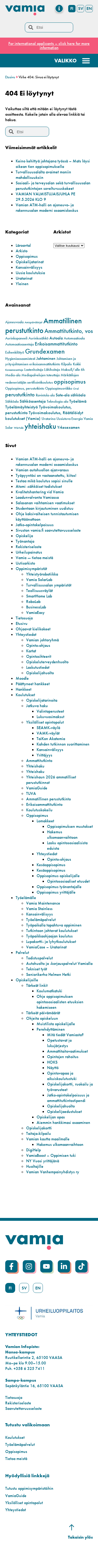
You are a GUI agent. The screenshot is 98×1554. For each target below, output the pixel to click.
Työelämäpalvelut (41, 919)
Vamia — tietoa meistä (34, 557)
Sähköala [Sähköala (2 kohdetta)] (12, 401)
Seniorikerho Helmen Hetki (48, 974)
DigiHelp (33, 1150)
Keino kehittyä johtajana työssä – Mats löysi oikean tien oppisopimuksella (53, 163)
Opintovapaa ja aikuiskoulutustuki (62, 1075)
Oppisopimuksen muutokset (70, 826)
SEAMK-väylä (48, 727)
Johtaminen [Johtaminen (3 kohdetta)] (45, 358)
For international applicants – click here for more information (49, 45)
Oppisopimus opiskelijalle (58, 875)
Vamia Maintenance (43, 903)
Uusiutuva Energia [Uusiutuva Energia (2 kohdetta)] (69, 419)
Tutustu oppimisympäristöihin (29, 1488)
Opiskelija (24, 535)
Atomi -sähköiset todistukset (39, 486)
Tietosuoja (24, 618)
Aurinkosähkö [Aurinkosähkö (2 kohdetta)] (38, 338)
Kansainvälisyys (29, 267)
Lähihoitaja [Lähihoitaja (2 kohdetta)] (52, 369)
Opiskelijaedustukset (64, 1111)
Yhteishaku (35, 766)
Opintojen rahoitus (62, 1056)
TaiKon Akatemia (51, 738)
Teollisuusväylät (39, 590)
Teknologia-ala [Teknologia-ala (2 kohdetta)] (57, 401)
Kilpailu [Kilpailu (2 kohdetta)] (66, 364)
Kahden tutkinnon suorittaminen (63, 744)
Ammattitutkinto (39, 760)
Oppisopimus (27, 256)
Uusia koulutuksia (30, 272)
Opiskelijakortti (39, 1128)
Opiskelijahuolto (40, 673)
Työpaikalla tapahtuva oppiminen (54, 925)
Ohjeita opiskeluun (42, 1018)
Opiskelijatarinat (30, 262)
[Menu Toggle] (59, 8)
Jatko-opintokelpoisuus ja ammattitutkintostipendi (68, 1097)
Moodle (22, 678)
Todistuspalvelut (39, 958)
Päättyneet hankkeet (33, 684)
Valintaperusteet (50, 711)
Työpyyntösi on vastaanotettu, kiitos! (46, 475)
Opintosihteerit (38, 656)
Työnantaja (25, 541)
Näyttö (53, 1067)
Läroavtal (23, 245)
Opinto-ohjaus (38, 645)
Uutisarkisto (25, 563)
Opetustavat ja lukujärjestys (59, 1042)
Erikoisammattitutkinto (44, 804)
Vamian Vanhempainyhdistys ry (52, 1172)
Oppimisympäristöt (31, 568)
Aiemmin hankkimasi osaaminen (63, 1122)
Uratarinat (24, 278)
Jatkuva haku (37, 705)
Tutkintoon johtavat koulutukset (52, 930)
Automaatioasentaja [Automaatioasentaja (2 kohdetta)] (19, 344)
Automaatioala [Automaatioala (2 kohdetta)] (74, 338)
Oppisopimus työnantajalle (59, 886)
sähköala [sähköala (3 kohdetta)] (78, 395)
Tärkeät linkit (37, 985)
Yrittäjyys (44, 755)
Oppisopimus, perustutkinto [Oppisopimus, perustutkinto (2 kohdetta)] (24, 388)
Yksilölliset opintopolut (45, 722)
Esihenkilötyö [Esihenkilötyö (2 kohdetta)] (14, 352)
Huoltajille (34, 1166)
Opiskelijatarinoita (41, 700)
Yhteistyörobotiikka (42, 574)
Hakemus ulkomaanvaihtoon (62, 834)
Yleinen (22, 283)
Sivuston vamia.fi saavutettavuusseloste (48, 530)
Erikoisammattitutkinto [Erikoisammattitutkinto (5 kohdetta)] (56, 344)
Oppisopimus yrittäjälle (56, 892)
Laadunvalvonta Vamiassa (37, 497)
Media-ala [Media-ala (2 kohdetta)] (12, 375)
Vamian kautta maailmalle (48, 1139)
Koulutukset (25, 694)
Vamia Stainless (39, 908)
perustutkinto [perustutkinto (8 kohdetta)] (20, 394)
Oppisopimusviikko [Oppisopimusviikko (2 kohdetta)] (58, 388)
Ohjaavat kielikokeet (33, 629)
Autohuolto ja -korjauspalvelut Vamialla (59, 963)
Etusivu (10, 77)
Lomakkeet (45, 821)
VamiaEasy (35, 612)
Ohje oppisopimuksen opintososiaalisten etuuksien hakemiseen (60, 1002)
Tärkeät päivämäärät (43, 1013)
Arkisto (21, 251)
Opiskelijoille (27, 980)
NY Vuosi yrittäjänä (42, 1161)
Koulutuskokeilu (39, 810)
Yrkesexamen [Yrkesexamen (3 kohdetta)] (68, 427)
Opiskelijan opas (51, 1117)
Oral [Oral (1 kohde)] (76, 388)
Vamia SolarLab (39, 579)
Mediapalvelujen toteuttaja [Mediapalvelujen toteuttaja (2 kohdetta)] (40, 375)
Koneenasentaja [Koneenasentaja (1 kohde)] (14, 370)
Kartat (31, 651)
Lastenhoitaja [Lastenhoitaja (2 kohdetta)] (33, 369)
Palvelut (22, 952)
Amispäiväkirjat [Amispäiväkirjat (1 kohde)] (33, 322)
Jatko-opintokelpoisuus (35, 524)
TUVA (31, 793)
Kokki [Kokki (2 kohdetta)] (77, 364)
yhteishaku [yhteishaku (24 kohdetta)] (40, 426)
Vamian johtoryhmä (42, 640)
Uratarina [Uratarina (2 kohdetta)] (48, 419)
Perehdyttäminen (51, 1029)
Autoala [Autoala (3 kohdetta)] (56, 338)
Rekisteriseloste (29, 546)
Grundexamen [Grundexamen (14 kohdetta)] (45, 351)
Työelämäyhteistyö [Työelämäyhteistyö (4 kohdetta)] (21, 407)
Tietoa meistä (16, 1458)
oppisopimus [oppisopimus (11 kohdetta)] (70, 381)
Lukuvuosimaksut (50, 716)
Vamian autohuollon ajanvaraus (42, 470)
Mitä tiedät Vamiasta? (65, 1034)
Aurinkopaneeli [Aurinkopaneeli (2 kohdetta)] (16, 338)
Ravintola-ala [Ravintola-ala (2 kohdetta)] (45, 395)
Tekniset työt (36, 969)
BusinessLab (36, 607)
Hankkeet (23, 689)
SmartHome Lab (39, 596)
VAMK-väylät (48, 733)
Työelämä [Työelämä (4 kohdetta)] (78, 401)
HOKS (52, 1062)
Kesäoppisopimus (51, 864)
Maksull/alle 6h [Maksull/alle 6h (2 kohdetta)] (73, 369)
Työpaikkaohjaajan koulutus (49, 936)
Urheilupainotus (29, 552)
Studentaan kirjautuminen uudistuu (44, 508)
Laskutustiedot (37, 667)
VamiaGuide (36, 788)
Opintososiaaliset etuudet (68, 881)
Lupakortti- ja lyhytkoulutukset (51, 941)
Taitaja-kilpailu (38, 1133)
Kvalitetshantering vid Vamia (40, 492)
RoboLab (33, 601)
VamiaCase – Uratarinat (46, 947)
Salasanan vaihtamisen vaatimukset (45, 503)
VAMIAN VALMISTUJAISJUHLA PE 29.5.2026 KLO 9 (45, 196)
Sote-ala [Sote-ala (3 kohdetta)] (63, 395)
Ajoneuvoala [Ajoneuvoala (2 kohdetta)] (14, 322)
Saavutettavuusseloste (23, 1408)
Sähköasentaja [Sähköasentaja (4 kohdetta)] (33, 401)
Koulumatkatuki (49, 991)
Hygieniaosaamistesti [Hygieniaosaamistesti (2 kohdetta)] (20, 358)
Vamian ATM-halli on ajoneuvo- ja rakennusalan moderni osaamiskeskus (47, 207)
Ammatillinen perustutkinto (48, 799)
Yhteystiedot (26, 634)
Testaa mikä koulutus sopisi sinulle (44, 481)
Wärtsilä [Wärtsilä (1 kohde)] (19, 428)
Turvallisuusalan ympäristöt (48, 585)
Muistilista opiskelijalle (56, 1024)
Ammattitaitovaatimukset (67, 1051)
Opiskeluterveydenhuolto (47, 662)
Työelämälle (26, 897)
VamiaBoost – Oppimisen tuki (51, 1155)
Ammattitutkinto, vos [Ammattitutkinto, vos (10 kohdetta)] (68, 331)
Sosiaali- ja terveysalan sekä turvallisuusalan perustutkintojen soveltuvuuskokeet (53, 185)
